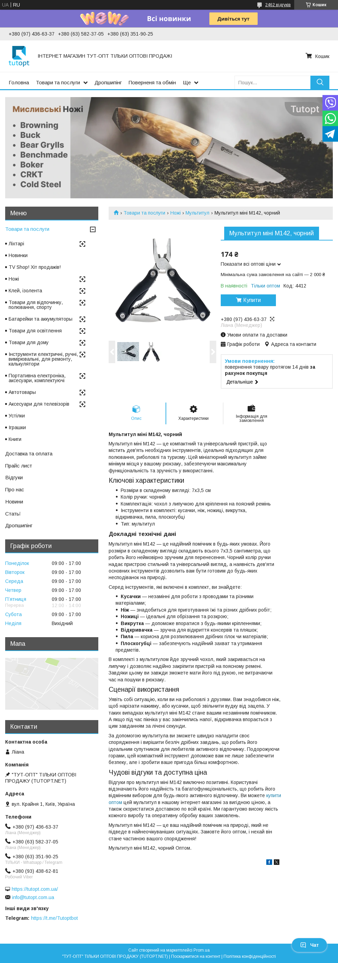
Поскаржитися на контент (195, 956)
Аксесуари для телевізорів (39, 404)
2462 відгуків (278, 4)
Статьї (13, 514)
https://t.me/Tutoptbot (54, 918)
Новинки (18, 255)
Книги (15, 439)
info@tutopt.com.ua (33, 897)
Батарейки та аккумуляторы (40, 319)
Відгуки (14, 477)
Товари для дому (29, 342)
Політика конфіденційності (249, 956)
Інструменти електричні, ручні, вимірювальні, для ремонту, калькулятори (43, 359)
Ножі (175, 213)
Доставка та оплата (28, 453)
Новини (14, 501)
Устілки (17, 415)
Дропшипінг (108, 82)
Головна (19, 82)
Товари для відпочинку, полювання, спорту (36, 305)
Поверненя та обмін (152, 82)
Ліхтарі (16, 243)
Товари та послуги (58, 82)
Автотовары (22, 392)
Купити (252, 300)
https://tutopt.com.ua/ (35, 889)
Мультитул (197, 213)
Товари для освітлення (35, 330)
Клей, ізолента (25, 290)
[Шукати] (319, 82)
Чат (309, 945)
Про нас (14, 489)
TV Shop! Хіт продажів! (35, 267)
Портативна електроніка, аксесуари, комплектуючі (37, 378)
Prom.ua (201, 950)
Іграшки (17, 427)
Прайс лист (18, 466)
